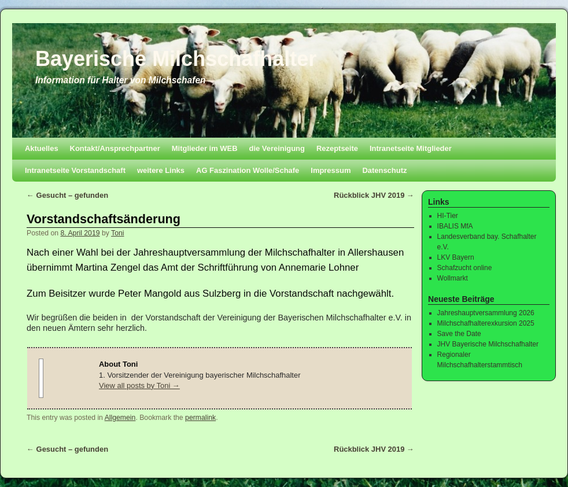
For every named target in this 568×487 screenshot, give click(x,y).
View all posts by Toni (139, 385)
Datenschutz (384, 170)
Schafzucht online (464, 268)
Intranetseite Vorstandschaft (75, 170)
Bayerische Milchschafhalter (175, 59)
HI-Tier (447, 216)
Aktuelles (41, 148)
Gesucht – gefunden (67, 195)
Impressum (331, 170)
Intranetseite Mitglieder (411, 148)
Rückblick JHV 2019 (374, 195)
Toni (117, 233)
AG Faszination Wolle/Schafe (247, 170)
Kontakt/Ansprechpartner (115, 148)
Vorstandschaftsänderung (103, 219)
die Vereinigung (277, 148)
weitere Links (161, 170)
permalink (200, 418)
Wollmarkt (452, 278)
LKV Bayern (455, 257)
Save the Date (459, 334)
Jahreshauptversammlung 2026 (485, 313)
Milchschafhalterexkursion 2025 (485, 323)
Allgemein (120, 418)
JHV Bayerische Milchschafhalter (488, 344)
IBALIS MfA (455, 226)
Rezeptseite (337, 148)
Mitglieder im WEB (205, 148)
